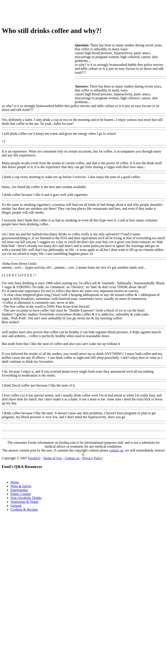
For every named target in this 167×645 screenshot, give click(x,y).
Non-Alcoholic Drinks (26, 498)
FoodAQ (34, 458)
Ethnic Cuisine (20, 494)
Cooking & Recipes (24, 509)
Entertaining (19, 490)
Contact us (72, 458)
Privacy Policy (92, 458)
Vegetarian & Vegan (24, 502)
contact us (116, 450)
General (16, 505)
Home (14, 482)
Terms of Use (52, 458)
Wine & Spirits (20, 486)
